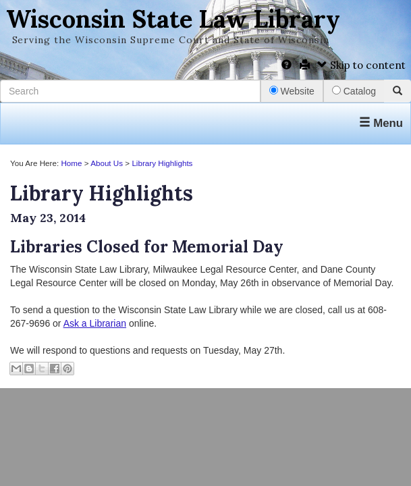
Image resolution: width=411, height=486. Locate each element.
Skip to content (361, 65)
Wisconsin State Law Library (173, 18)
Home (71, 163)
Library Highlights (162, 163)
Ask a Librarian (94, 323)
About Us (106, 163)
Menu (381, 123)
